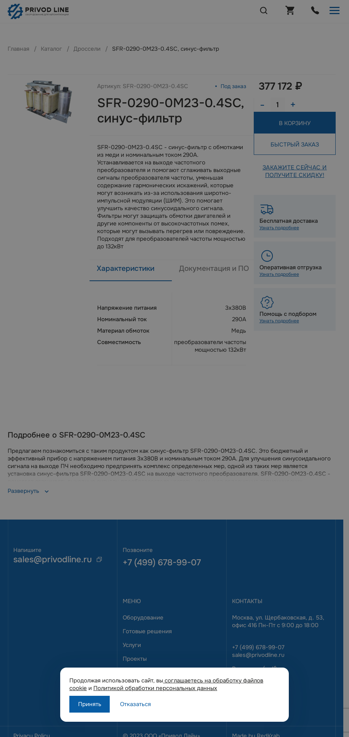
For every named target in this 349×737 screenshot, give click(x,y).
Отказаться (135, 704)
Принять (89, 704)
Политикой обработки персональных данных (155, 688)
